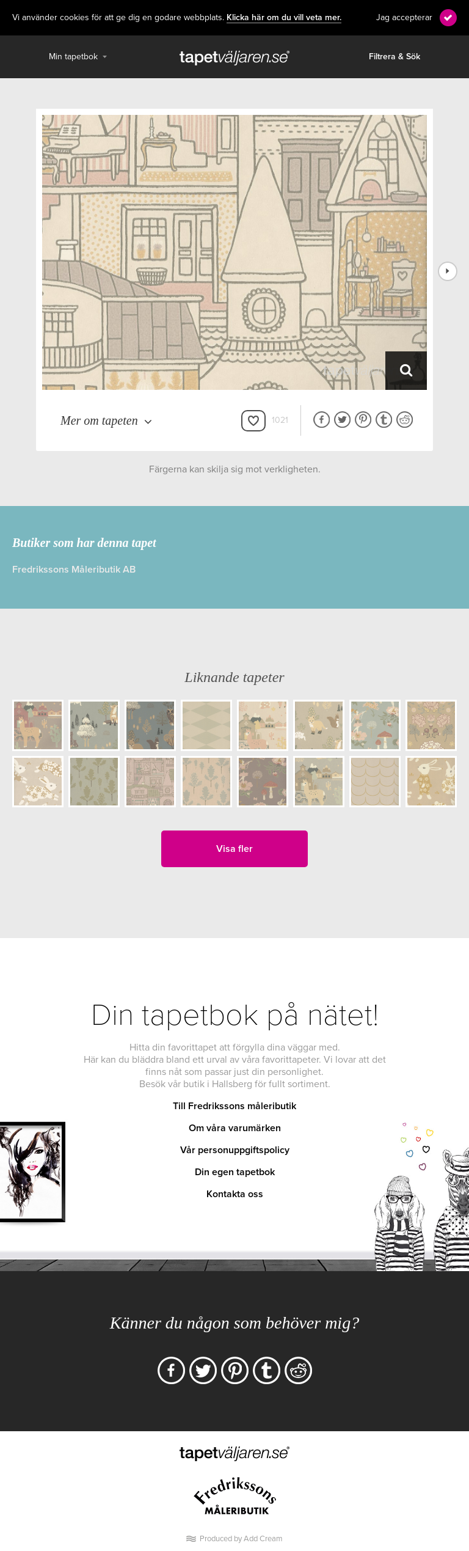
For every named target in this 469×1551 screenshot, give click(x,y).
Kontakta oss (234, 1194)
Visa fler (234, 849)
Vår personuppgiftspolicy (234, 1150)
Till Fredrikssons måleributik (234, 1106)
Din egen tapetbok (235, 1172)
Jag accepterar (404, 17)
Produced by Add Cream (241, 1539)
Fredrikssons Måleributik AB (74, 569)
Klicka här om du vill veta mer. (284, 18)
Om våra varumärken (235, 1128)
